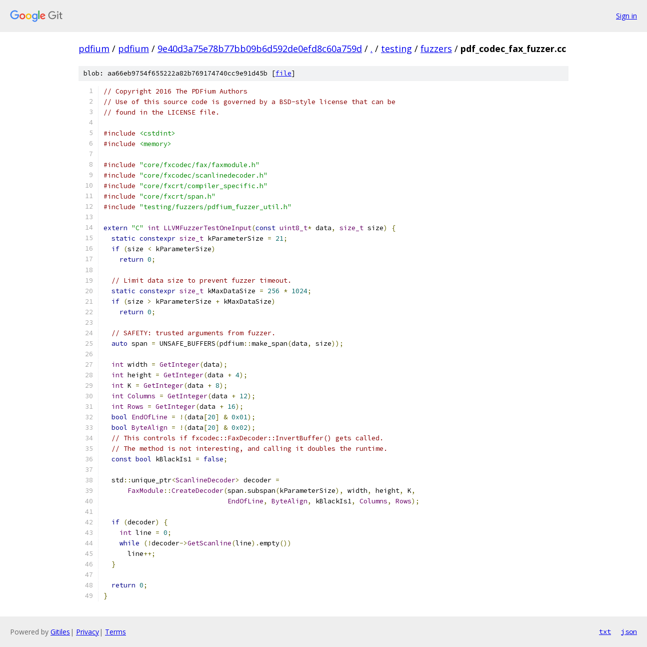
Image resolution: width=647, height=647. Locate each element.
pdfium (94, 49)
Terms (115, 631)
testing (396, 49)
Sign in (626, 16)
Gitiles (60, 631)
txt (605, 631)
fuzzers (436, 49)
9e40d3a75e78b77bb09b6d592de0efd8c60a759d (260, 49)
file (284, 73)
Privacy (87, 631)
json (629, 631)
